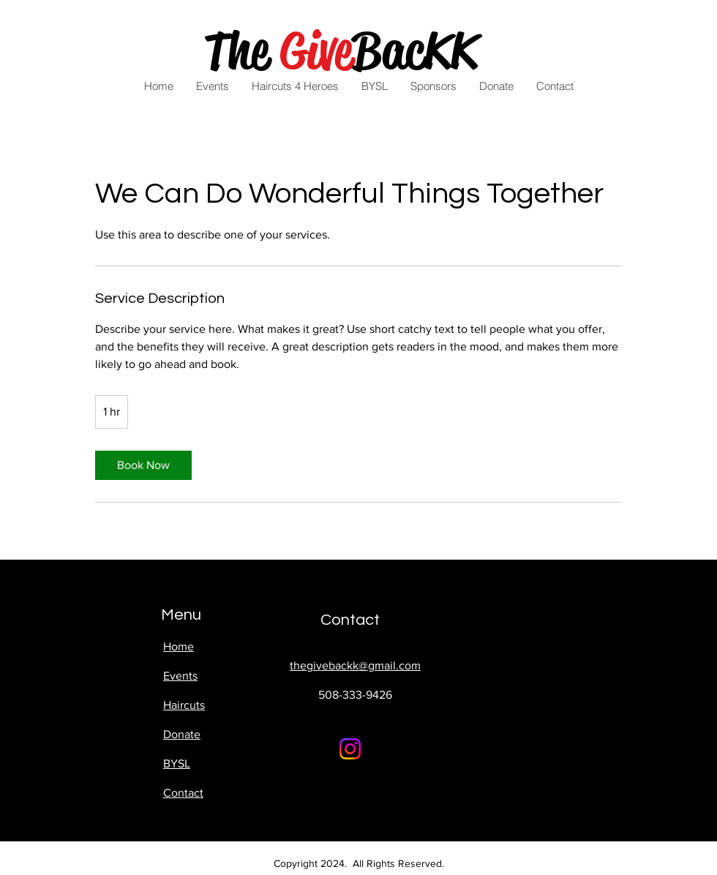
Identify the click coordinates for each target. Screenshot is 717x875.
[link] (143, 465)
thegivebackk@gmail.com (355, 665)
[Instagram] (350, 749)
